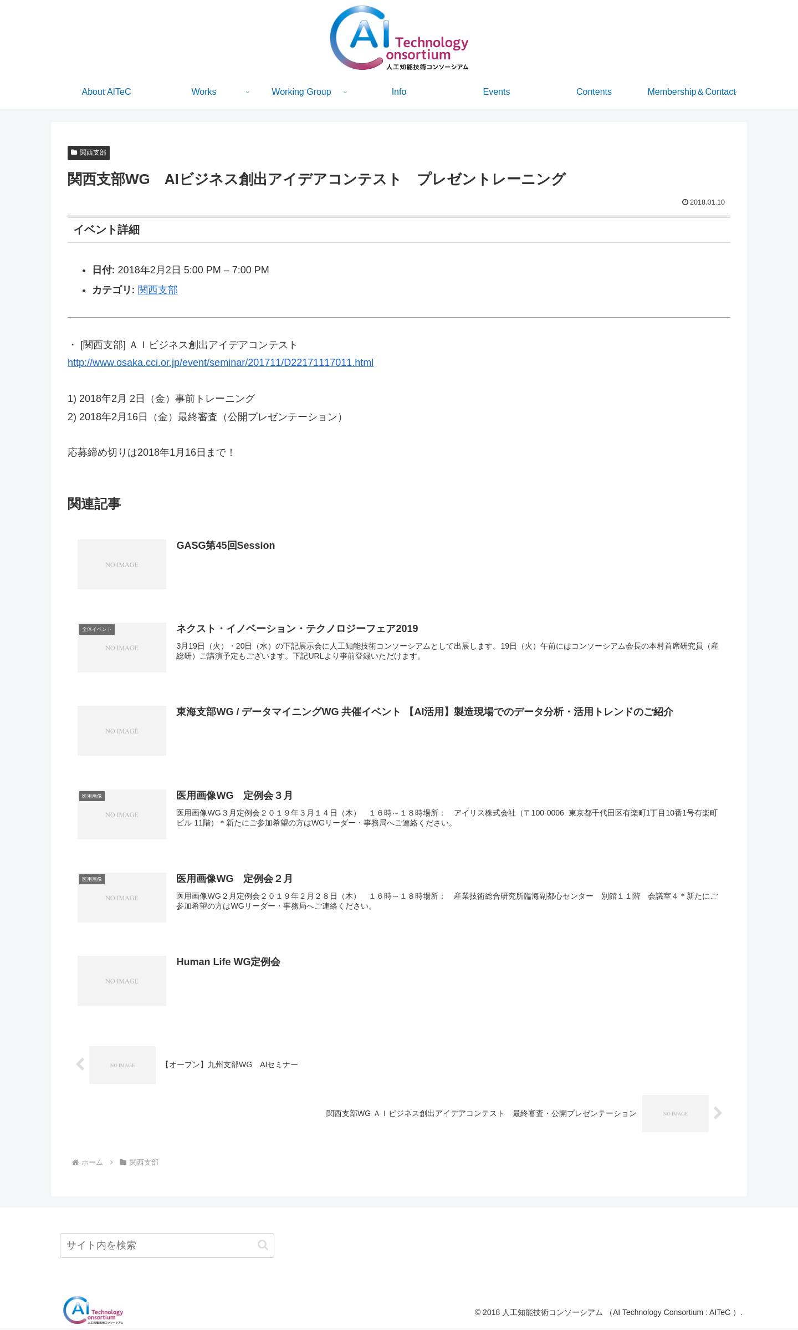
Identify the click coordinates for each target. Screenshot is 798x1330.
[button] (263, 1246)
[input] (167, 1247)
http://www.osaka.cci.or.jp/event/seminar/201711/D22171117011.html (221, 362)
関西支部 (88, 152)
